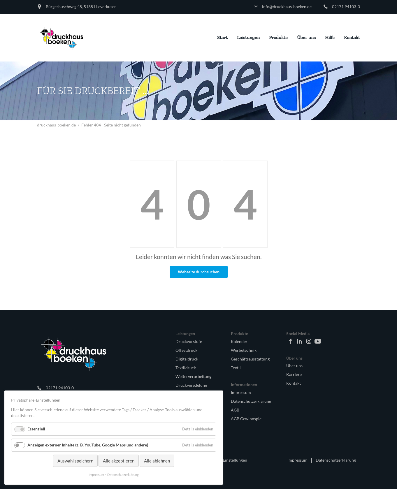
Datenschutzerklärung (251, 401)
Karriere (294, 374)
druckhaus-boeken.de (56, 124)
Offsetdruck (186, 350)
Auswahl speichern (75, 460)
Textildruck (185, 367)
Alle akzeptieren (118, 460)
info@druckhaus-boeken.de (287, 6)
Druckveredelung (191, 385)
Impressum (241, 392)
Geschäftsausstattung (250, 358)
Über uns (294, 365)
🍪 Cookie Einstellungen (225, 460)
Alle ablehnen (157, 460)
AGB (235, 409)
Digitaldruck (186, 358)
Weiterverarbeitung (193, 376)
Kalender (239, 341)
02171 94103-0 (346, 6)
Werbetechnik (244, 350)
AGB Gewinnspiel (247, 418)
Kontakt (293, 383)
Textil (236, 367)
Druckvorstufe (188, 341)
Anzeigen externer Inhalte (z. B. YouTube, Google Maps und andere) (87, 444)
